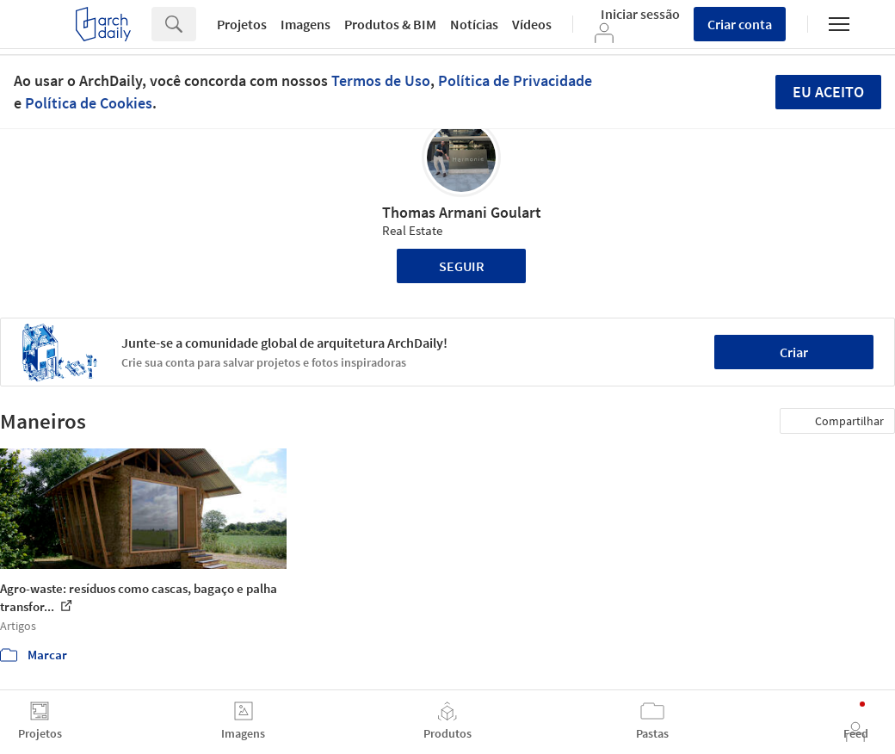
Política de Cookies (88, 103)
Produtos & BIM (390, 24)
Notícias (474, 24)
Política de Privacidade (515, 80)
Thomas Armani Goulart (461, 212)
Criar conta (739, 24)
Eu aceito (828, 92)
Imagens (305, 24)
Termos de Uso (380, 80)
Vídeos (532, 24)
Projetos (242, 24)
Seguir (462, 266)
